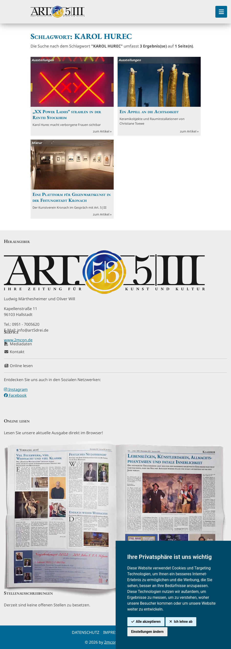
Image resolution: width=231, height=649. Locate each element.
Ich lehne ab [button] (183, 622)
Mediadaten (18, 344)
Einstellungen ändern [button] (147, 632)
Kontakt (14, 351)
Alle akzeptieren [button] (148, 622)
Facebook (15, 395)
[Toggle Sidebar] (221, 12)
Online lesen (18, 365)
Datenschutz (85, 632)
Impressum (114, 632)
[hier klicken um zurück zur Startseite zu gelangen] (58, 12)
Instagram (16, 389)
